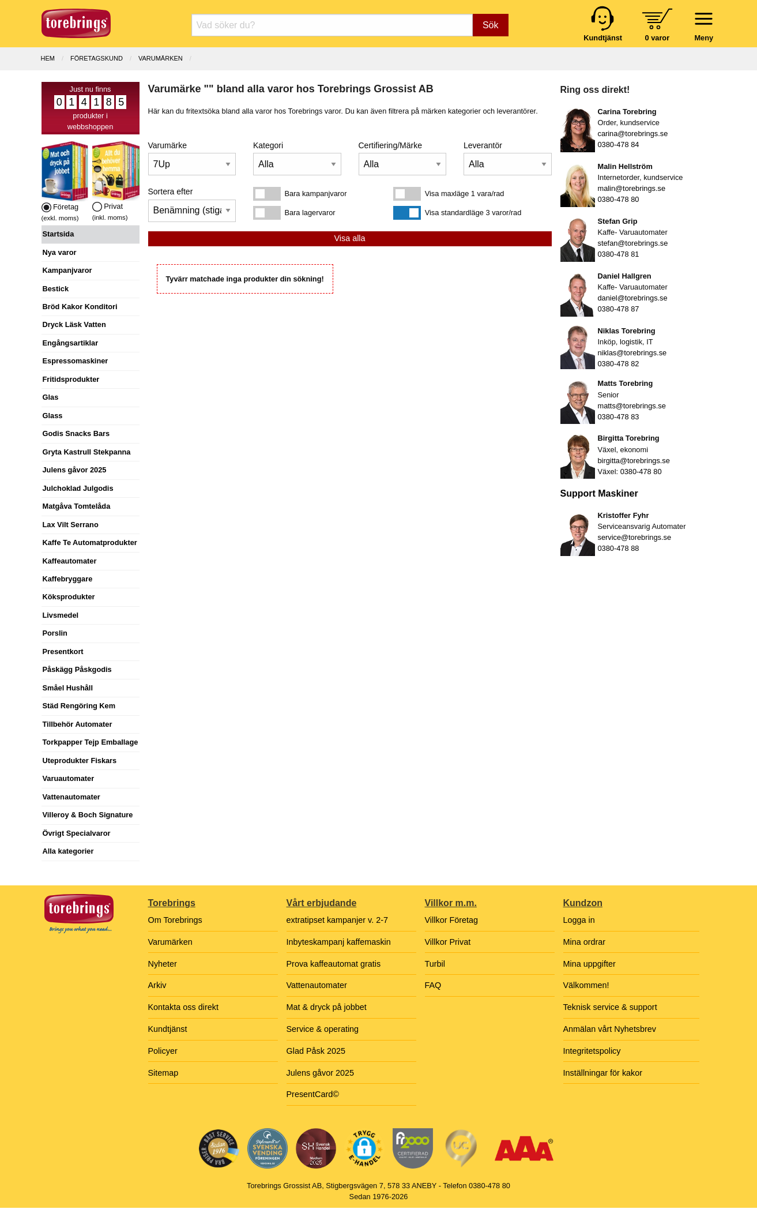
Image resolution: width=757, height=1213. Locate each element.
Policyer (163, 1051)
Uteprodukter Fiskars (80, 760)
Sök (491, 25)
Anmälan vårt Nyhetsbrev (610, 1029)
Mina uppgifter (589, 963)
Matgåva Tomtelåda (77, 506)
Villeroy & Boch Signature (88, 814)
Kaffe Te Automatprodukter (90, 542)
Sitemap (163, 1072)
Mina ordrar (584, 942)
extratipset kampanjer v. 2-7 (338, 920)
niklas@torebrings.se (632, 352)
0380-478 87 (618, 309)
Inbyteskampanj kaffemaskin (339, 942)
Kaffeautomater (70, 561)
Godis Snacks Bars (76, 433)
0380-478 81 (618, 254)
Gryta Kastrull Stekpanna (87, 452)
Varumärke (167, 145)
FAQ (433, 985)
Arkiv (157, 985)
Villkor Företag (452, 920)
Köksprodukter (69, 596)
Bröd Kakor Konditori (80, 306)
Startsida (58, 234)
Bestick (56, 288)
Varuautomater (69, 778)
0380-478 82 (618, 363)
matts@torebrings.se (632, 405)
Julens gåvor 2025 (75, 469)
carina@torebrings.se (633, 133)
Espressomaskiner (75, 360)
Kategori (268, 145)
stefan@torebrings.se (633, 243)
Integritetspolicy (592, 1051)
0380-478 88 (618, 548)
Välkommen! (586, 985)
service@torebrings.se (635, 537)
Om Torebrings (175, 920)
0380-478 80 (618, 199)
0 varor (657, 37)
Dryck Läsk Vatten (74, 324)
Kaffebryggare (68, 578)
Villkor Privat (448, 942)
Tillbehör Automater (77, 724)
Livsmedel (61, 615)
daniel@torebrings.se (633, 298)
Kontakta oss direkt (183, 1007)
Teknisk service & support (610, 1007)
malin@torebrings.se (632, 188)
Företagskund (96, 58)
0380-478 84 (618, 144)
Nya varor (60, 252)
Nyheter (162, 963)
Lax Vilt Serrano (71, 524)
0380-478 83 (618, 416)
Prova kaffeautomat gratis (334, 963)
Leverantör (483, 145)
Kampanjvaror (67, 270)
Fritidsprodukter (71, 379)
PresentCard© (313, 1094)
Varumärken (160, 58)
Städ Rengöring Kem (79, 705)
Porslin (55, 633)
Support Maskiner (599, 493)
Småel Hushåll (68, 688)
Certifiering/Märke (390, 145)
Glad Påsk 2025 (316, 1051)
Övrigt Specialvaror (77, 833)
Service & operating (323, 1029)
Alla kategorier (68, 851)
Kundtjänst (167, 1029)
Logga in (579, 920)
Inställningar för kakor (603, 1072)
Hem (48, 58)
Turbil (435, 963)
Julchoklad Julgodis (78, 488)
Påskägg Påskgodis (77, 669)
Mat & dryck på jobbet (327, 1007)
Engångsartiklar (71, 343)
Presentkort (63, 651)
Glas (51, 397)
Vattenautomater (71, 797)
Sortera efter (170, 191)
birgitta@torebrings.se (634, 460)
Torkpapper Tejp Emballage (90, 742)
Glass (53, 415)
